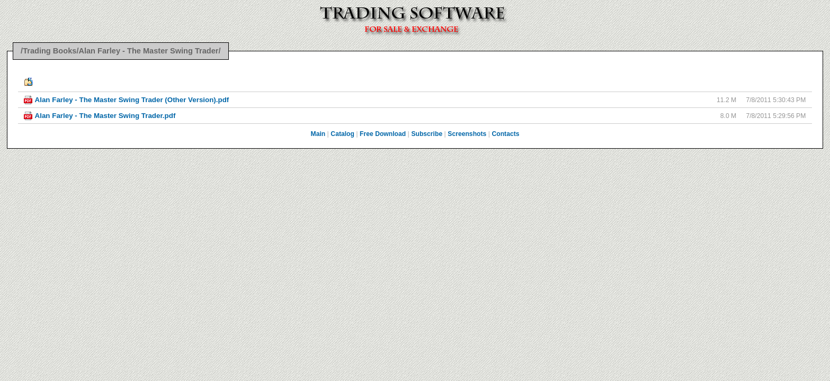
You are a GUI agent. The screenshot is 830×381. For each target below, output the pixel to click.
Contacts (505, 134)
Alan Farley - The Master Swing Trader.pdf (105, 116)
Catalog (342, 134)
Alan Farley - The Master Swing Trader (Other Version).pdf (132, 100)
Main (318, 134)
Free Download (383, 134)
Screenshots (467, 134)
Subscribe (426, 134)
